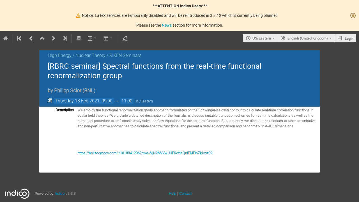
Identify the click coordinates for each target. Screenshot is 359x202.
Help (172, 193)
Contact (185, 193)
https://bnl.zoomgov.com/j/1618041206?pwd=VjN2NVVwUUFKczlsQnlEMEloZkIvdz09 (144, 152)
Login (349, 38)
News (167, 25)
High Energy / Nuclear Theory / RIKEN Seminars (94, 55)
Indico (60, 193)
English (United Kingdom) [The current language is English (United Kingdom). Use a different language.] (307, 38)
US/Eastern (261, 38)
